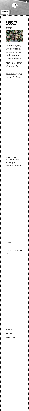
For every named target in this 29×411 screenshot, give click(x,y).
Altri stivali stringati (9, 242)
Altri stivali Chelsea (9, 153)
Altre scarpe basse (9, 329)
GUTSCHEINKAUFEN (14, 5)
